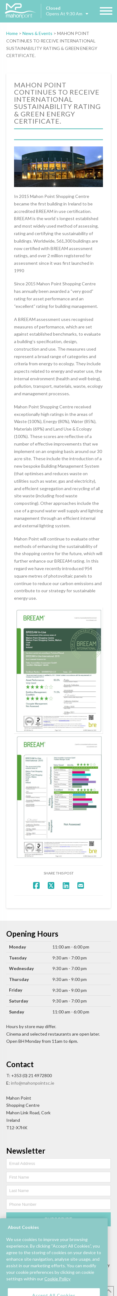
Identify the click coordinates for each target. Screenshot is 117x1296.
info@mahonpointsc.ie (32, 1083)
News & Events (37, 33)
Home (12, 33)
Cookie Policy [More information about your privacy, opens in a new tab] (57, 1284)
